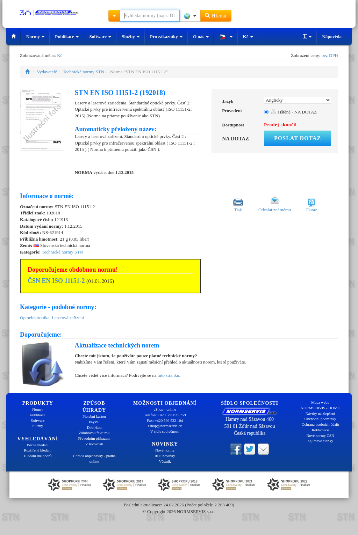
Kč (248, 36)
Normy (35, 36)
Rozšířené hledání (37, 450)
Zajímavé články (320, 441)
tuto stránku (168, 375)
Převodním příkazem (94, 438)
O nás (201, 36)
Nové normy (164, 450)
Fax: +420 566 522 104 (165, 420)
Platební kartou (94, 416)
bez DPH (330, 55)
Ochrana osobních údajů (320, 424)
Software (100, 36)
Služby (130, 36)
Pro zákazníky (166, 36)
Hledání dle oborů (37, 456)
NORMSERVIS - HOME (320, 408)
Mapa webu (320, 402)
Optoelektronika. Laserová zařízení (52, 317)
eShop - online (164, 409)
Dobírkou (94, 427)
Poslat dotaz (297, 138)
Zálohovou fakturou (94, 433)
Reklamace (320, 430)
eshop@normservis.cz (165, 426)
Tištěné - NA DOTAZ (294, 112)
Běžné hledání (38, 445)
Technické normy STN (83, 71)
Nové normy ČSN (320, 435)
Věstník (165, 461)
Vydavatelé (47, 71)
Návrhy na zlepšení (320, 413)
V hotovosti (94, 444)
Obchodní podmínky (320, 419)
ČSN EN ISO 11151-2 (56, 280)
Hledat (216, 16)
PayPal (94, 422)
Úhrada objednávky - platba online (94, 458)
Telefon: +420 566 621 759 (165, 415)
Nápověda (332, 36)
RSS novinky (165, 456)
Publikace (67, 36)
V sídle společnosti (165, 431)
